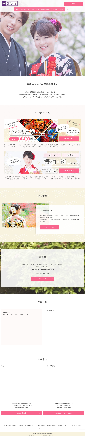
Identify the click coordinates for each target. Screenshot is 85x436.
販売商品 (61, 8)
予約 (65, 424)
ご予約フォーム (42, 277)
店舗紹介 (17, 8)
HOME (7, 8)
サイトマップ (42, 426)
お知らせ (71, 8)
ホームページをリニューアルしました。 (16, 313)
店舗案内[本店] (21, 412)
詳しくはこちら (49, 226)
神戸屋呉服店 (50, 309)
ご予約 (73, 3)
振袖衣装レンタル (47, 8)
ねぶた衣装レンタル (31, 8)
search (81, 9)
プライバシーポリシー (74, 424)
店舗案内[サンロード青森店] (63, 412)
